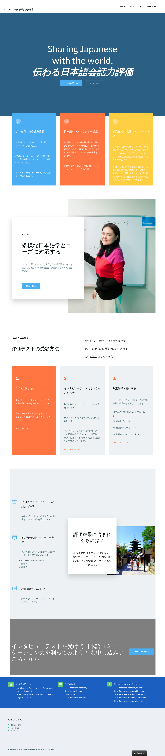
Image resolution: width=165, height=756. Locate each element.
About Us (152, 6)
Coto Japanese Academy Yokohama (130, 697)
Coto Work (70, 694)
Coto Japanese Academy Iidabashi (129, 694)
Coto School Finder (73, 691)
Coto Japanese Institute (75, 697)
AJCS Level (136, 6)
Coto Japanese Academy (76, 687)
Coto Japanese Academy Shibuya (128, 687)
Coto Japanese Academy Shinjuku (129, 691)
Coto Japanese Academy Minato (128, 701)
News (122, 6)
